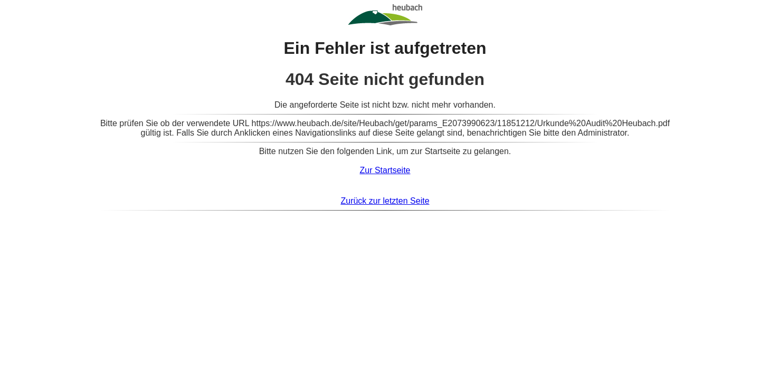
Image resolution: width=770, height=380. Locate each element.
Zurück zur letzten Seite (384, 200)
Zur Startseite (384, 170)
